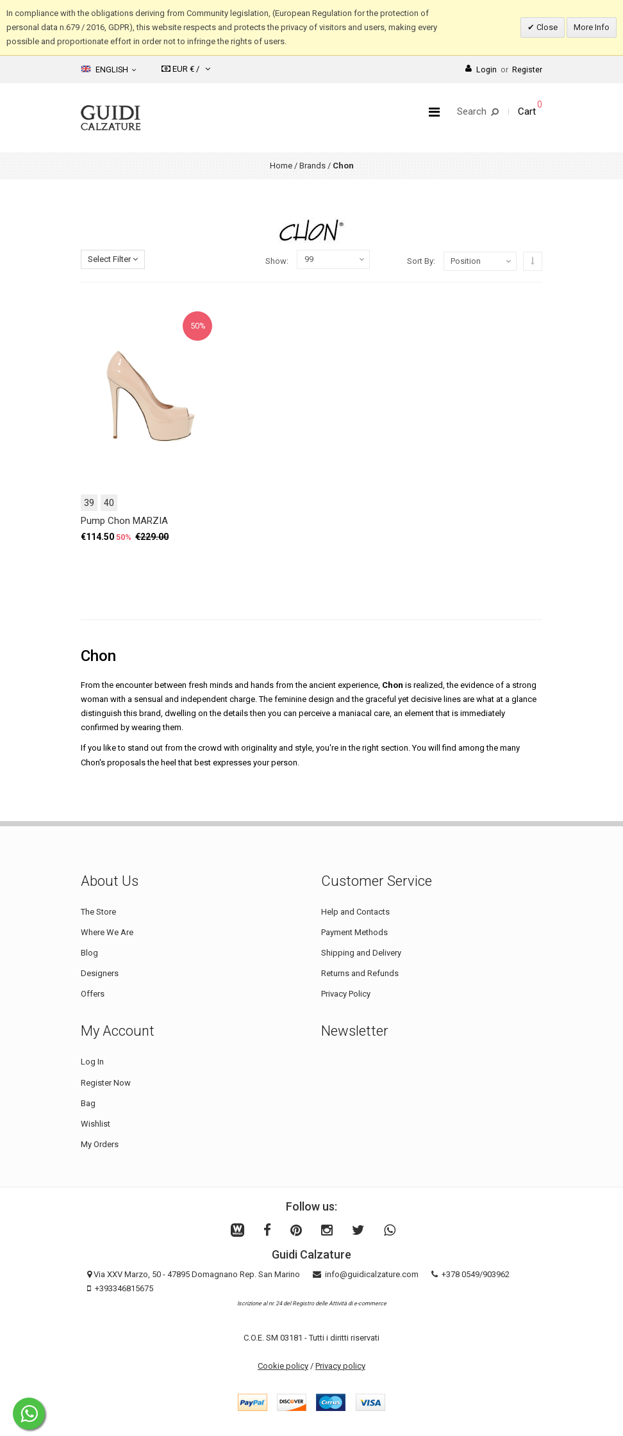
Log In (92, 1061)
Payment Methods (354, 932)
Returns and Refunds (360, 973)
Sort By (420, 261)
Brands (312, 165)
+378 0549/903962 (476, 1274)
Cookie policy (283, 1366)
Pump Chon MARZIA (124, 520)
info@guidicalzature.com (372, 1274)
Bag (88, 1103)
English (108, 69)
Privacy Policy (345, 994)
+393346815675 (124, 1288)
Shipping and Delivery (361, 953)
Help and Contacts (355, 912)
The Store (98, 912)
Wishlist (95, 1124)
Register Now (106, 1083)
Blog (89, 953)
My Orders (100, 1144)
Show (276, 261)
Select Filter (113, 259)
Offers (92, 994)
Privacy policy (340, 1366)
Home (281, 165)
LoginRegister (503, 69)
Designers (100, 973)
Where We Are (107, 932)
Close (546, 27)
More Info (592, 27)
